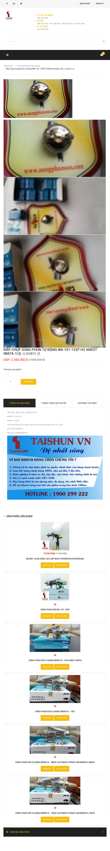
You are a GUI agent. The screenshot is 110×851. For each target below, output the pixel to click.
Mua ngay (28, 382)
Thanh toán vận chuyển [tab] (53, 403)
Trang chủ (7, 66)
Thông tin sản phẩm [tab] (19, 403)
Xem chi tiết (61, 565)
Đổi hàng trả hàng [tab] (87, 403)
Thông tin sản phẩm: (12, 369)
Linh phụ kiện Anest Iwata (28, 66)
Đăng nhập (85, 4)
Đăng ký (100, 4)
